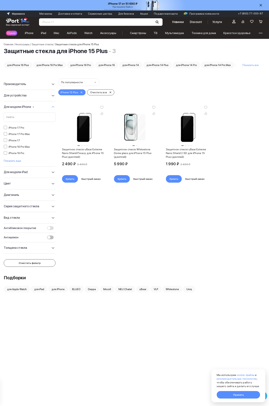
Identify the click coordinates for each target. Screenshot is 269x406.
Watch (88, 33)
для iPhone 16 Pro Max (49, 65)
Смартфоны (138, 33)
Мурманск (15, 13)
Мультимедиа (174, 33)
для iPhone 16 (106, 65)
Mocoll (107, 289)
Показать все (250, 65)
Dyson (11, 33)
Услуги (217, 22)
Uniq (189, 289)
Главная (8, 44)
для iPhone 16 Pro (80, 65)
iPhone (29, 33)
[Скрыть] (261, 5)
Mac (56, 33)
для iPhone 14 (130, 65)
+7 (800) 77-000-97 (250, 13)
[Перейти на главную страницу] (17, 22)
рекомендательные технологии (237, 378)
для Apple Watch (17, 289)
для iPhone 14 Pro (186, 65)
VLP (156, 289)
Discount (196, 22)
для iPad (39, 289)
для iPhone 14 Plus (157, 65)
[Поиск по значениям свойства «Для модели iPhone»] (29, 117)
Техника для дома (203, 33)
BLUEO (76, 289)
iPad (43, 33)
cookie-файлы (245, 374)
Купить (70, 178)
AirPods (72, 33)
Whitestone (172, 289)
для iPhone (58, 289)
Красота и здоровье (237, 33)
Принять (238, 394)
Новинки (178, 22)
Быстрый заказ (91, 178)
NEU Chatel (125, 289)
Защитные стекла (42, 44)
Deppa (92, 289)
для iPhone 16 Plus (18, 65)
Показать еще (12, 160)
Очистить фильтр (30, 263)
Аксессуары (108, 33)
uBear (142, 289)
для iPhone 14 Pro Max (217, 65)
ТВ (155, 33)
